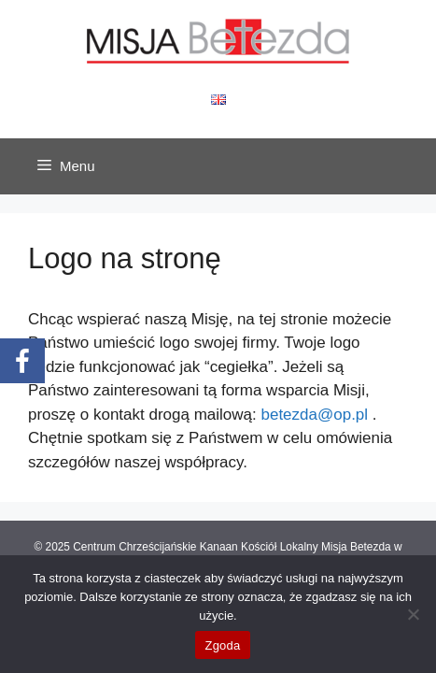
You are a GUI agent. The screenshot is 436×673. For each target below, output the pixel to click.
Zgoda (222, 645)
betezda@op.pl (314, 414)
